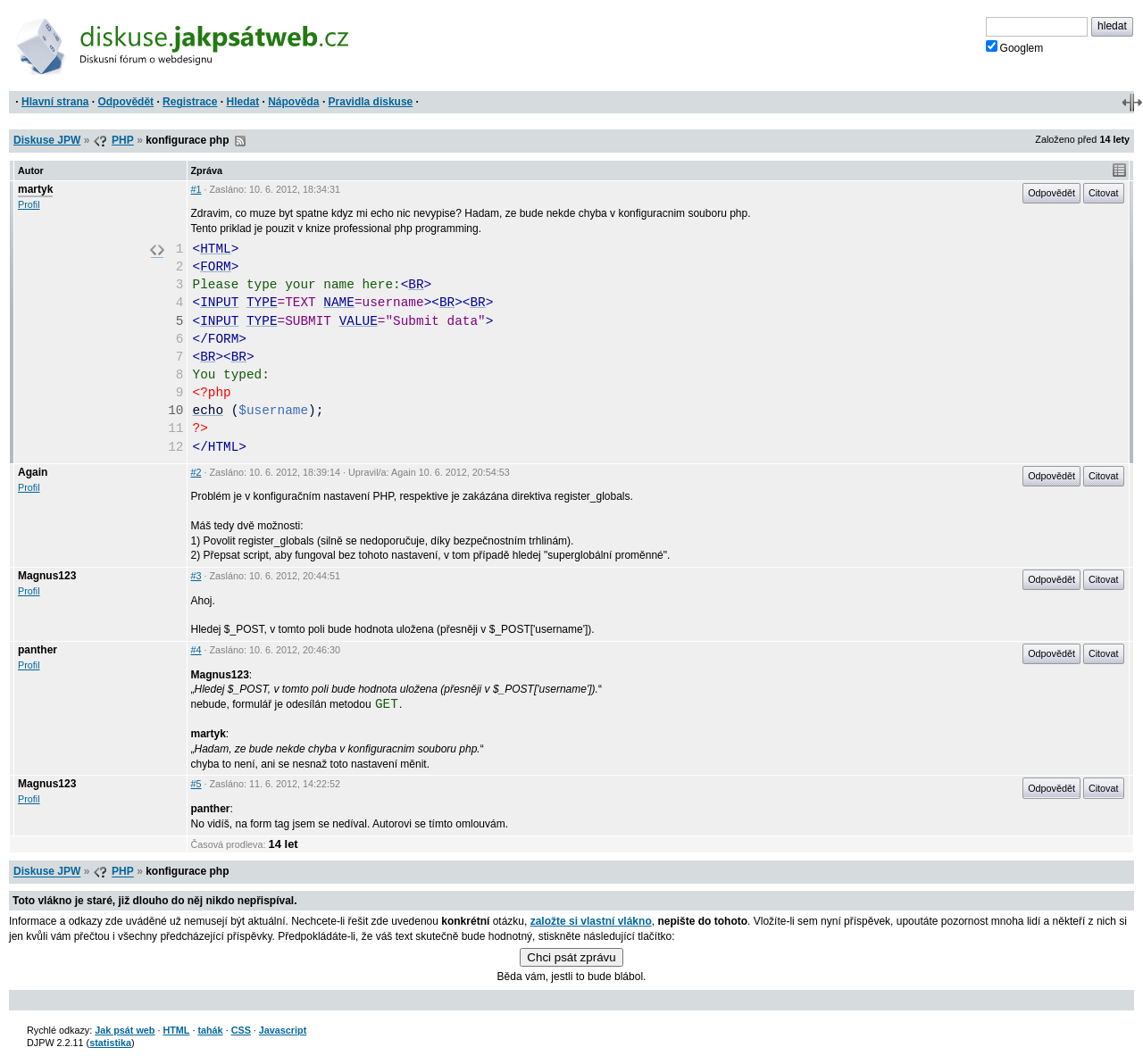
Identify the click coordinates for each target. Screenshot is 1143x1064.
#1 (196, 189)
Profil (29, 204)
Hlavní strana (54, 102)
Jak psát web (124, 1030)
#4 (196, 649)
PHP (123, 140)
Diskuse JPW (46, 140)
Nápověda (293, 102)
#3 (196, 575)
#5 (196, 783)
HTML (176, 1030)
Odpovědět (125, 102)
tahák (209, 1030)
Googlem (1015, 47)
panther (37, 650)
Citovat (1104, 192)
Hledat (242, 102)
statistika (110, 1042)
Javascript (282, 1030)
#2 (196, 472)
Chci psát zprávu (571, 957)
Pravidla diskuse (371, 102)
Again (32, 472)
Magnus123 (47, 575)
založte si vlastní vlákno (591, 921)
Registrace (190, 102)
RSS (240, 141)
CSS (241, 1030)
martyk (35, 189)
